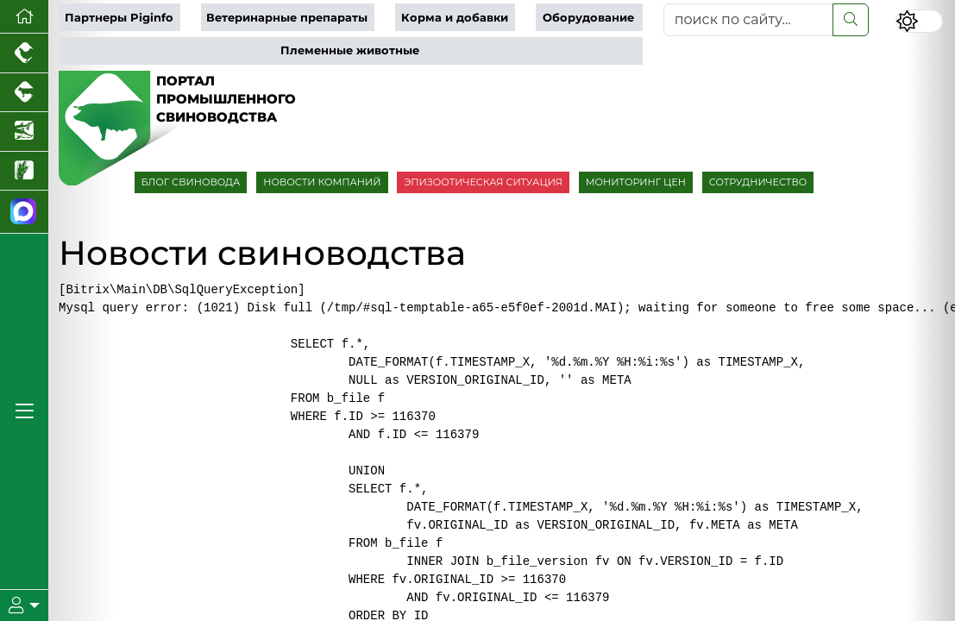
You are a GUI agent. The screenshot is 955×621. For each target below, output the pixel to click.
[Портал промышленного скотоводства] (24, 93)
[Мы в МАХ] (24, 212)
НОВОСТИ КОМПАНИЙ (321, 182)
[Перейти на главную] (24, 17)
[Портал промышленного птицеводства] (24, 53)
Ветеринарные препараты (287, 17)
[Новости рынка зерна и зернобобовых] (24, 171)
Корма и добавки (454, 17)
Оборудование (588, 17)
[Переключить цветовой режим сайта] (919, 21)
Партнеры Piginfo (119, 17)
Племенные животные (349, 50)
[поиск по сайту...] (748, 19)
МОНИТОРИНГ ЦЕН (636, 182)
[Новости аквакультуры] (24, 132)
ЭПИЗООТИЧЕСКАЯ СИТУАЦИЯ (483, 182)
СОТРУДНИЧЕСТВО (758, 182)
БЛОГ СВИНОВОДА (191, 182)
